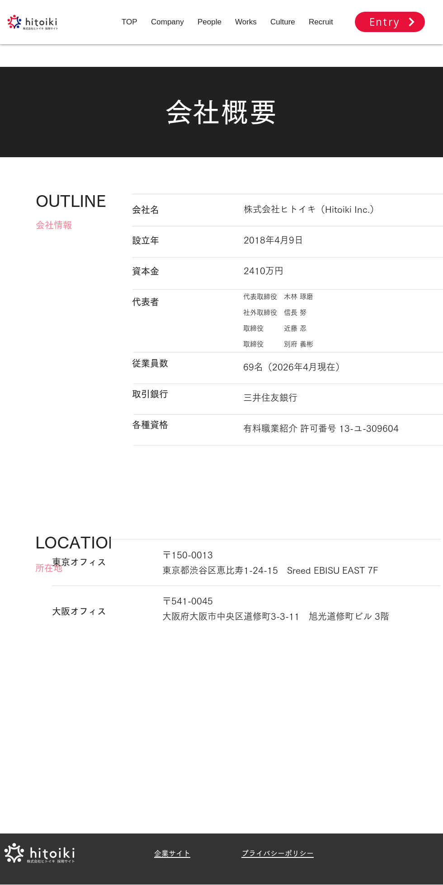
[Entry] (390, 22)
